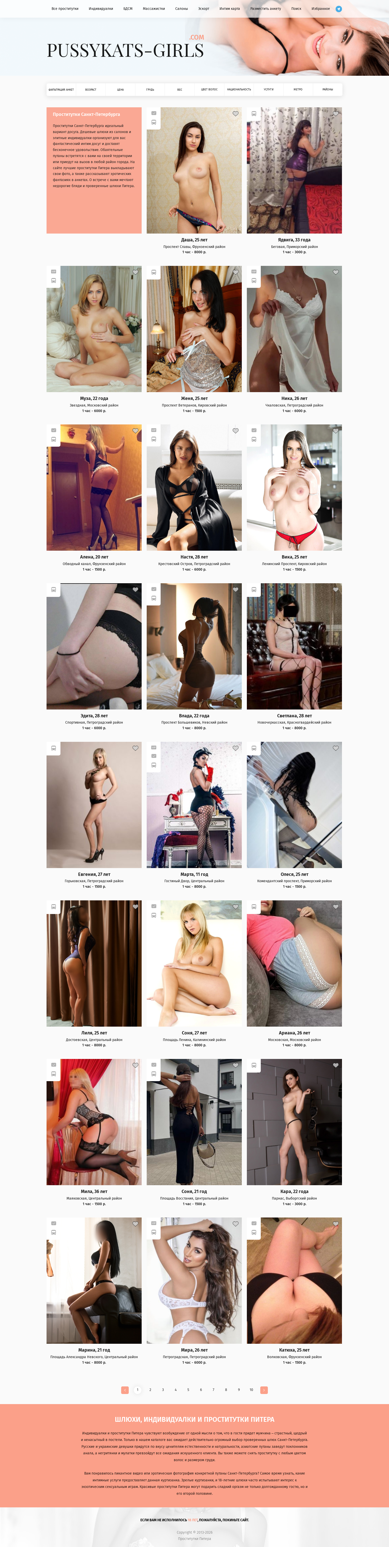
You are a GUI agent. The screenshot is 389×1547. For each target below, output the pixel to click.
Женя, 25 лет (194, 398)
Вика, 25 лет (294, 557)
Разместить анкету (265, 9)
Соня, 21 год (194, 1191)
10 (251, 1390)
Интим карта (230, 9)
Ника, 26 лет (294, 398)
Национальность (239, 89)
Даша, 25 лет (194, 240)
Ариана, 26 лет (294, 1033)
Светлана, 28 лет (294, 716)
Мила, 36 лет (94, 1191)
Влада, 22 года (194, 716)
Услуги (268, 89)
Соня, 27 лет (194, 1033)
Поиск (296, 9)
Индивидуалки (101, 9)
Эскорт (203, 9)
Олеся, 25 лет (294, 874)
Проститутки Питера (194, 1539)
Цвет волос (209, 89)
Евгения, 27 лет (94, 874)
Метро (298, 89)
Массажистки (154, 9)
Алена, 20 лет (94, 557)
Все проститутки (65, 9)
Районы (327, 89)
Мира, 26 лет (194, 1350)
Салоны (181, 9)
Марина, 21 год (94, 1350)
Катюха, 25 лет (294, 1350)
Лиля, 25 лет (94, 1033)
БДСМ (128, 9)
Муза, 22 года (94, 398)
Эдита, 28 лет (94, 716)
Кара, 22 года (294, 1191)
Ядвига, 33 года (294, 240)
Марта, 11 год (194, 874)
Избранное (321, 9)
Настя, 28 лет (194, 557)
